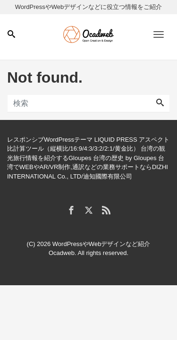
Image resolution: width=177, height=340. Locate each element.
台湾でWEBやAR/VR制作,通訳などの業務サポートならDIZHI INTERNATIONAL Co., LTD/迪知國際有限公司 (87, 167)
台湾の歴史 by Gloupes (124, 158)
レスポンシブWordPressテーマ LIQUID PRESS (72, 139)
